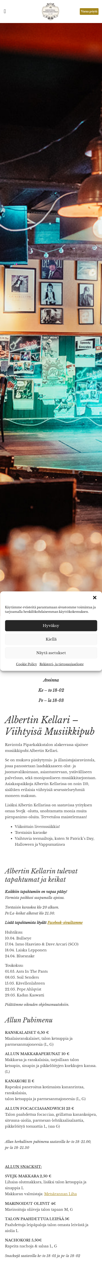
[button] (94, 597)
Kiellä (51, 639)
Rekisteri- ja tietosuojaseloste (62, 664)
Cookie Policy (26, 664)
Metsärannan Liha (60, 1194)
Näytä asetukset (51, 652)
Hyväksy (51, 625)
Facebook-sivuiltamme (64, 922)
